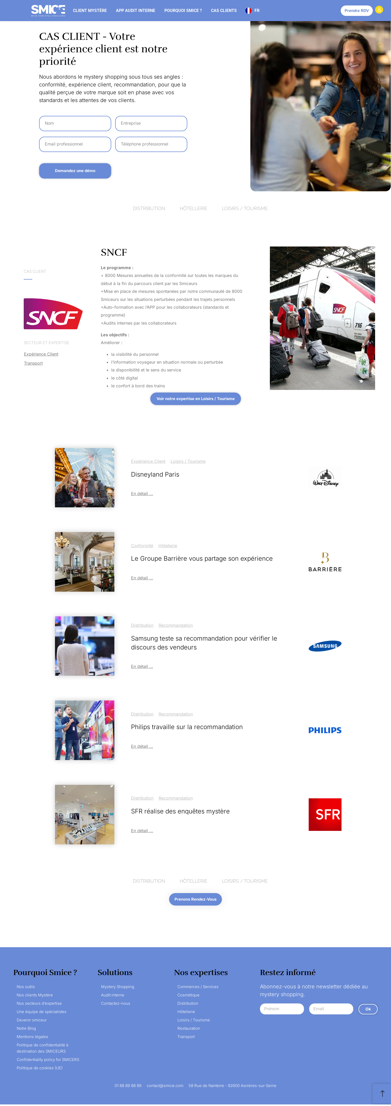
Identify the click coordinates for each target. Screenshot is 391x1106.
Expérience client (41, 354)
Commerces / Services (198, 988)
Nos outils (26, 988)
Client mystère (90, 10)
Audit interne (112, 996)
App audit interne (135, 10)
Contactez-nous (115, 1004)
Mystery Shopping (117, 988)
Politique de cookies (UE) (40, 1069)
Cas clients (224, 10)
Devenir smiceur (32, 1021)
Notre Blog (26, 1029)
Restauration (188, 1029)
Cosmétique (188, 996)
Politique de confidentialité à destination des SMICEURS (42, 1049)
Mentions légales (32, 1038)
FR (257, 10)
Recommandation (176, 625)
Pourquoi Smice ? (183, 10)
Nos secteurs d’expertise (39, 1004)
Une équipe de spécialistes (41, 1013)
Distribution (142, 625)
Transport (33, 363)
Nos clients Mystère (35, 996)
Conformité (142, 545)
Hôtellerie (167, 545)
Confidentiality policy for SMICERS (48, 1061)
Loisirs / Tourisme (188, 461)
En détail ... (142, 493)
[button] (195, 399)
